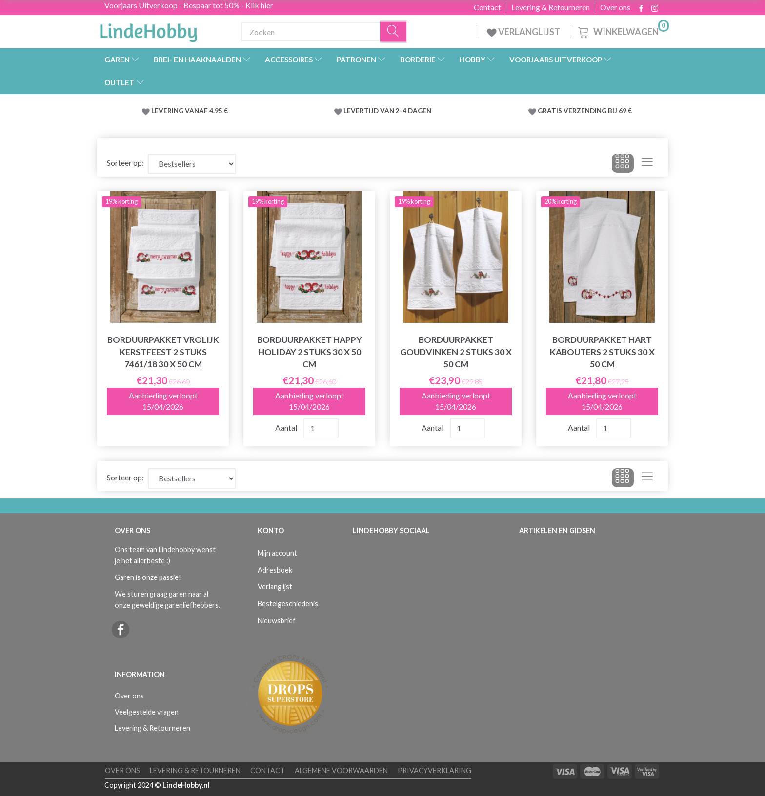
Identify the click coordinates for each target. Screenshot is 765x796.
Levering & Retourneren (550, 7)
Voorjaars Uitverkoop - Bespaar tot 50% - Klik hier (188, 5)
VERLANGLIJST (523, 31)
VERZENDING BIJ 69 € (598, 111)
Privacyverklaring (434, 770)
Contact (487, 7)
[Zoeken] (393, 32)
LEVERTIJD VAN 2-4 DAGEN (387, 111)
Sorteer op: (125, 162)
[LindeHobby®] (148, 29)
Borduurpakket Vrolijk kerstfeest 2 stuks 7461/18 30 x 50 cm (163, 352)
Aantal (287, 427)
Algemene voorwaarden (341, 770)
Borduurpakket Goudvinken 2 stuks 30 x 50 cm (456, 352)
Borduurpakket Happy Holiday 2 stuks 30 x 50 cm (309, 352)
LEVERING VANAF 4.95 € (189, 111)
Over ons (615, 7)
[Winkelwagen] (622, 30)
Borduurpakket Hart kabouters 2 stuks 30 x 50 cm (602, 352)
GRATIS (551, 111)
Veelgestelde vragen (147, 712)
